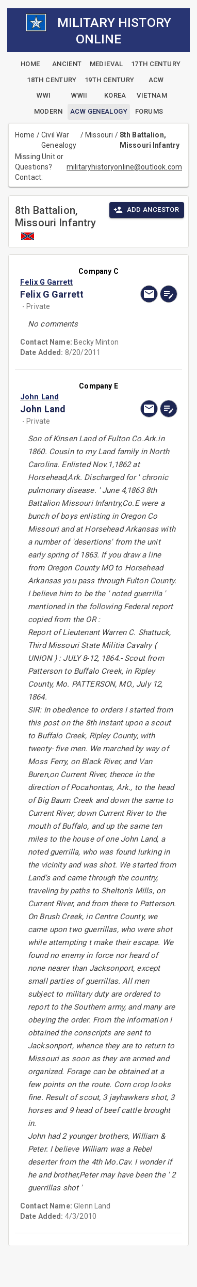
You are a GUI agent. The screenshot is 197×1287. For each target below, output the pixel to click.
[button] (75, 282)
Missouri (99, 135)
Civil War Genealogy (58, 140)
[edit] (168, 294)
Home (25, 135)
